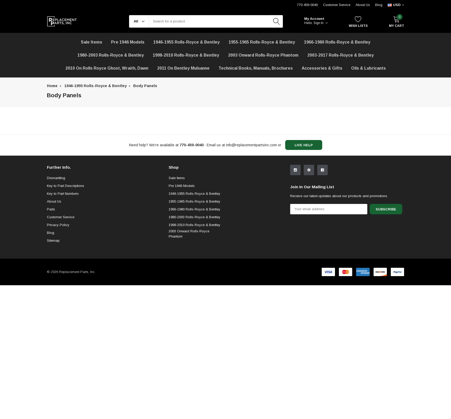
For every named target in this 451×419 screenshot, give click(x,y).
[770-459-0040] (192, 145)
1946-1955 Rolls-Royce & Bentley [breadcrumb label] (95, 86)
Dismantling (56, 221)
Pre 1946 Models (127, 42)
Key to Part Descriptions (65, 228)
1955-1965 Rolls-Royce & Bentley (262, 42)
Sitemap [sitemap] (53, 283)
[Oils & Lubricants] (368, 68)
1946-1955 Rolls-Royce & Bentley (186, 42)
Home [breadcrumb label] (52, 86)
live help (304, 145)
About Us (363, 5)
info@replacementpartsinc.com (251, 145)
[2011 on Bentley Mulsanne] (183, 68)
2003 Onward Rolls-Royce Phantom (189, 276)
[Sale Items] (91, 42)
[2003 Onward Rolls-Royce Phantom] (263, 55)
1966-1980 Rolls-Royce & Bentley (337, 42)
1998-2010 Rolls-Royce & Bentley (186, 55)
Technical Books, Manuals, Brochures (255, 68)
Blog (378, 5)
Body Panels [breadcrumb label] (145, 86)
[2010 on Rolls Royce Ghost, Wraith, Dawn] (107, 68)
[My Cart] (396, 21)
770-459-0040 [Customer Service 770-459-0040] (307, 5)
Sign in (321, 23)
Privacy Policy (58, 268)
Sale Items (177, 221)
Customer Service (60, 260)
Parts (51, 252)
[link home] (62, 21)
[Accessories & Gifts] (322, 68)
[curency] (396, 5)
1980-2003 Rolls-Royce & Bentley (110, 55)
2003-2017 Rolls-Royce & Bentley (340, 55)
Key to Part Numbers (63, 236)
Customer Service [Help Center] (336, 5)
